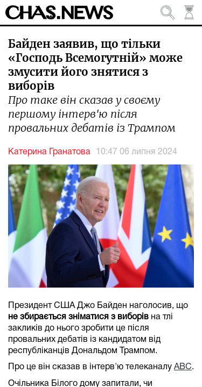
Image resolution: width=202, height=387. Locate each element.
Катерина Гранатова (49, 152)
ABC (183, 367)
